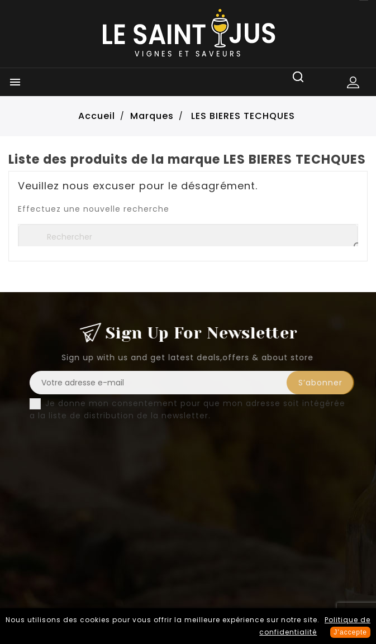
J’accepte (350, 632)
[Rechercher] (188, 237)
